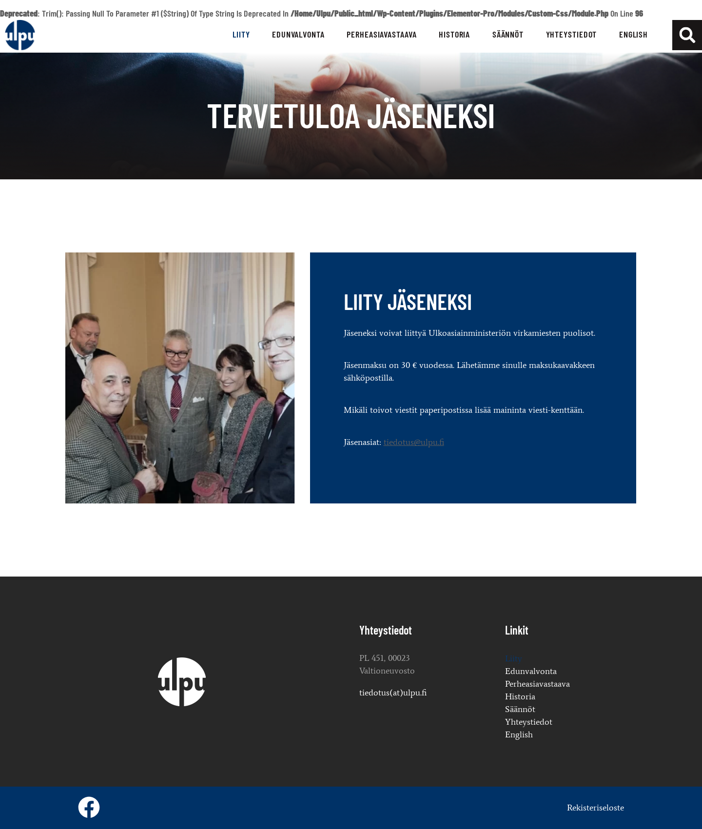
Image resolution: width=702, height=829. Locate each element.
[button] (687, 35)
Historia (454, 34)
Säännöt (508, 34)
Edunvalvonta (298, 34)
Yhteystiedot (571, 34)
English (633, 34)
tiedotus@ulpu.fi (224, 442)
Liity (241, 34)
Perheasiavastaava (381, 34)
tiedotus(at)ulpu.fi (393, 692)
